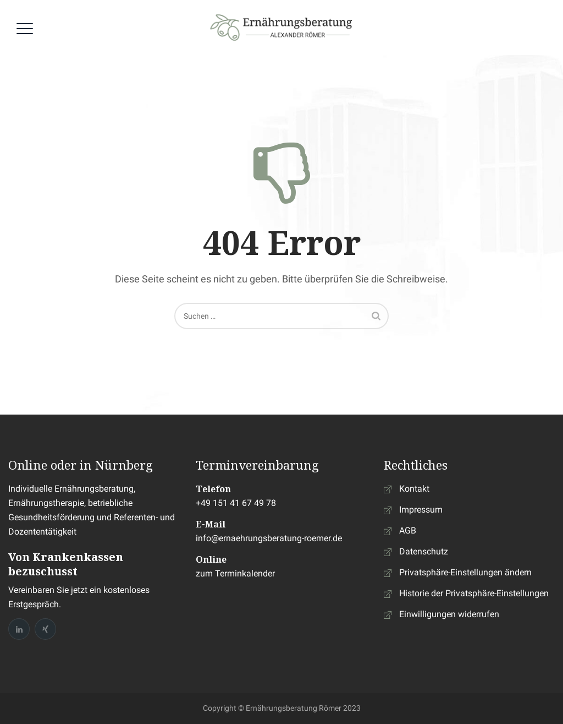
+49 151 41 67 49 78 (236, 503)
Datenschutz (423, 551)
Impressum (421, 509)
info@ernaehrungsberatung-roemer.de (269, 538)
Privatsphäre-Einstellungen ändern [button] (465, 572)
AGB (407, 530)
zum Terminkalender (235, 573)
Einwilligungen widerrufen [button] (449, 614)
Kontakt (414, 488)
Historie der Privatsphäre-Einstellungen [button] (474, 593)
